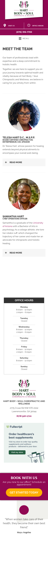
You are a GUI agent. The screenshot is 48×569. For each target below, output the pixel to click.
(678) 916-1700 (24, 32)
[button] (24, 162)
